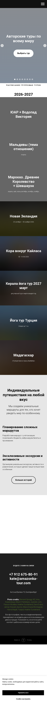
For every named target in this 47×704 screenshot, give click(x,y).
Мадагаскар (23, 359)
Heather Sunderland (25, 608)
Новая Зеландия (23, 218)
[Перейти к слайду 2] (17, 79)
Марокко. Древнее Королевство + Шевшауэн (23, 182)
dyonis (19, 611)
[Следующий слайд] (44, 45)
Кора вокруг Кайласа (23, 253)
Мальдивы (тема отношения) (23, 147)
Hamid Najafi (12, 613)
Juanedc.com (36, 606)
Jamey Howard (10, 611)
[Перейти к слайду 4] (22, 79)
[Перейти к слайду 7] (29, 79)
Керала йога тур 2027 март (23, 288)
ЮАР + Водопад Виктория (23, 114)
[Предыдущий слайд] (2, 45)
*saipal (21, 613)
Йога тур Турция (23, 323)
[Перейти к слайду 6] (27, 79)
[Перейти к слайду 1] (14, 79)
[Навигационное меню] (42, 4)
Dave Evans (38, 608)
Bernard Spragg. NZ (27, 603)
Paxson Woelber (10, 608)
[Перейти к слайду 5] (24, 79)
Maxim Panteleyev (23, 606)
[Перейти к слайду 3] (19, 79)
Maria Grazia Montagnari (33, 611)
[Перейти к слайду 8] (32, 79)
